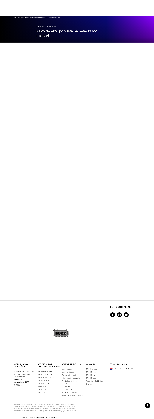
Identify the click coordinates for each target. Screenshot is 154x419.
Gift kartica (66, 386)
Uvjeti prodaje (67, 369)
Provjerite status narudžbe (24, 371)
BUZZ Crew (90, 375)
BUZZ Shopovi (91, 378)
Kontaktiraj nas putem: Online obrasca (22, 375)
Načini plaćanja (43, 380)
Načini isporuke (43, 383)
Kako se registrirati (45, 371)
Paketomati (42, 386)
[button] (147, 405)
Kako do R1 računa (45, 374)
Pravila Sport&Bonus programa (69, 382)
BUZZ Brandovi (92, 372)
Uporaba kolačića (68, 389)
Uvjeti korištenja (68, 372)
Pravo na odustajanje (70, 392)
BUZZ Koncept (91, 369)
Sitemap (89, 384)
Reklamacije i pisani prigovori (72, 395)
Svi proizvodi (42, 392)
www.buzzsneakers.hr (34, 418)
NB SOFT (51, 418)
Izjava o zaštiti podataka (71, 378)
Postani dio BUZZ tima (94, 381)
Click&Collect (43, 389)
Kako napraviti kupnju (46, 377)
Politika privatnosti (69, 375)
